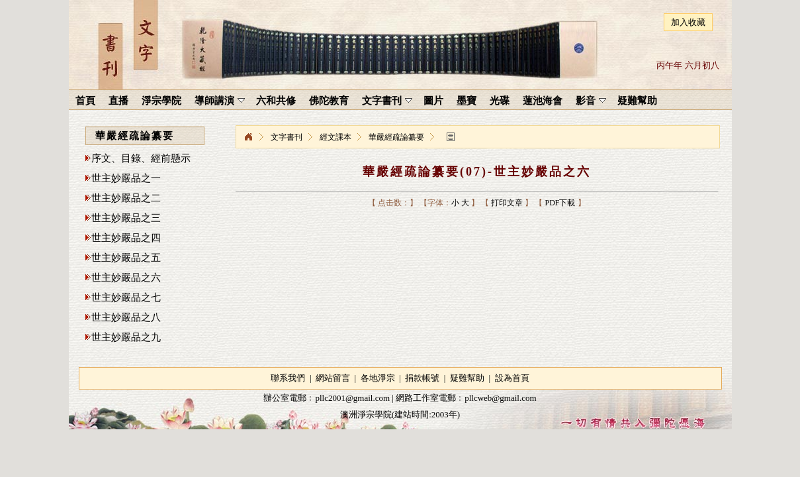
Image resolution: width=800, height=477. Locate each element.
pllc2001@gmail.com (352, 398)
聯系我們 (288, 378)
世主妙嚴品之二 (126, 198)
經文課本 (335, 137)
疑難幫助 (467, 378)
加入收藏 (688, 22)
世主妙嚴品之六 (126, 277)
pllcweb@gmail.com (500, 398)
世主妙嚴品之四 (126, 238)
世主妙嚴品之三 (126, 218)
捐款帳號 (422, 378)
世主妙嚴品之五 (126, 257)
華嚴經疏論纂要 (396, 137)
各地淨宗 (378, 378)
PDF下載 (560, 202)
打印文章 (507, 202)
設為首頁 (512, 378)
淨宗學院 (248, 137)
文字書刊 (286, 137)
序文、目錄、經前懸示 (141, 158)
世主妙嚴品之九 (126, 337)
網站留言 (333, 378)
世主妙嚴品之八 (126, 317)
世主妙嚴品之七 (126, 297)
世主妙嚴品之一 (126, 178)
